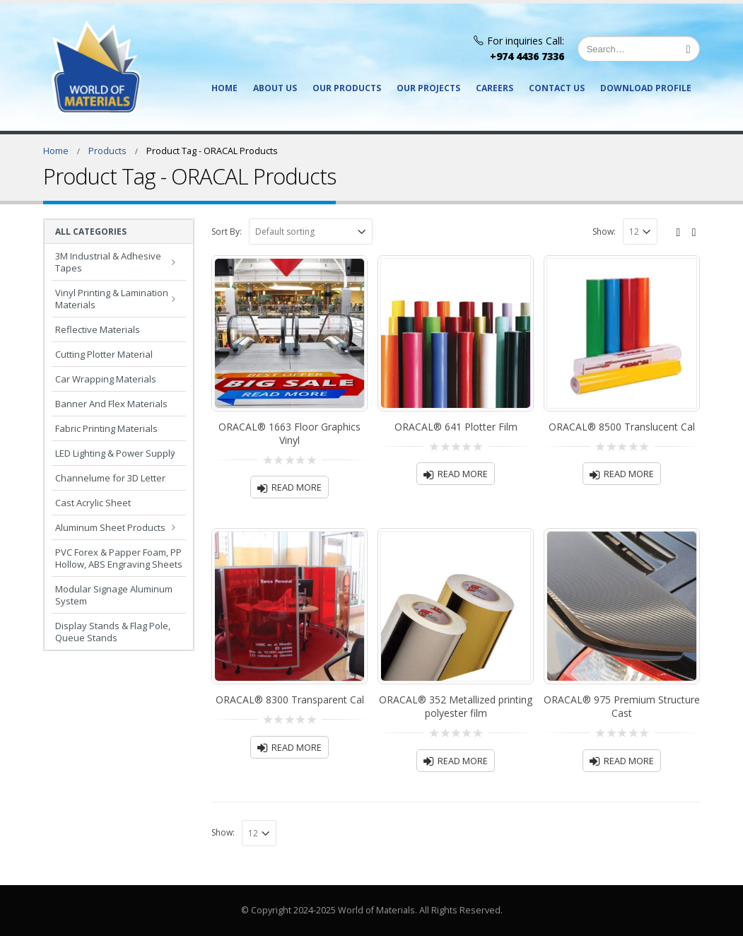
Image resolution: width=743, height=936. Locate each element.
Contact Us (557, 88)
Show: (604, 232)
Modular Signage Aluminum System (113, 595)
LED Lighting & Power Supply (115, 453)
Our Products (346, 88)
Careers (494, 88)
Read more (296, 487)
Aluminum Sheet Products (110, 527)
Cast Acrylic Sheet (93, 502)
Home (224, 88)
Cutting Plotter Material (104, 354)
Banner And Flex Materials (111, 403)
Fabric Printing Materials (106, 428)
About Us (275, 88)
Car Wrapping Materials (105, 379)
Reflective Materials (97, 329)
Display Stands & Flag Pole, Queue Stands (112, 631)
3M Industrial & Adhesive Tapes (108, 262)
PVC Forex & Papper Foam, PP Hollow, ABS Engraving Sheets (118, 558)
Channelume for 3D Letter (110, 478)
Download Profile (645, 88)
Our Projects (428, 88)
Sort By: (226, 232)
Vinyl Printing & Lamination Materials (111, 298)
